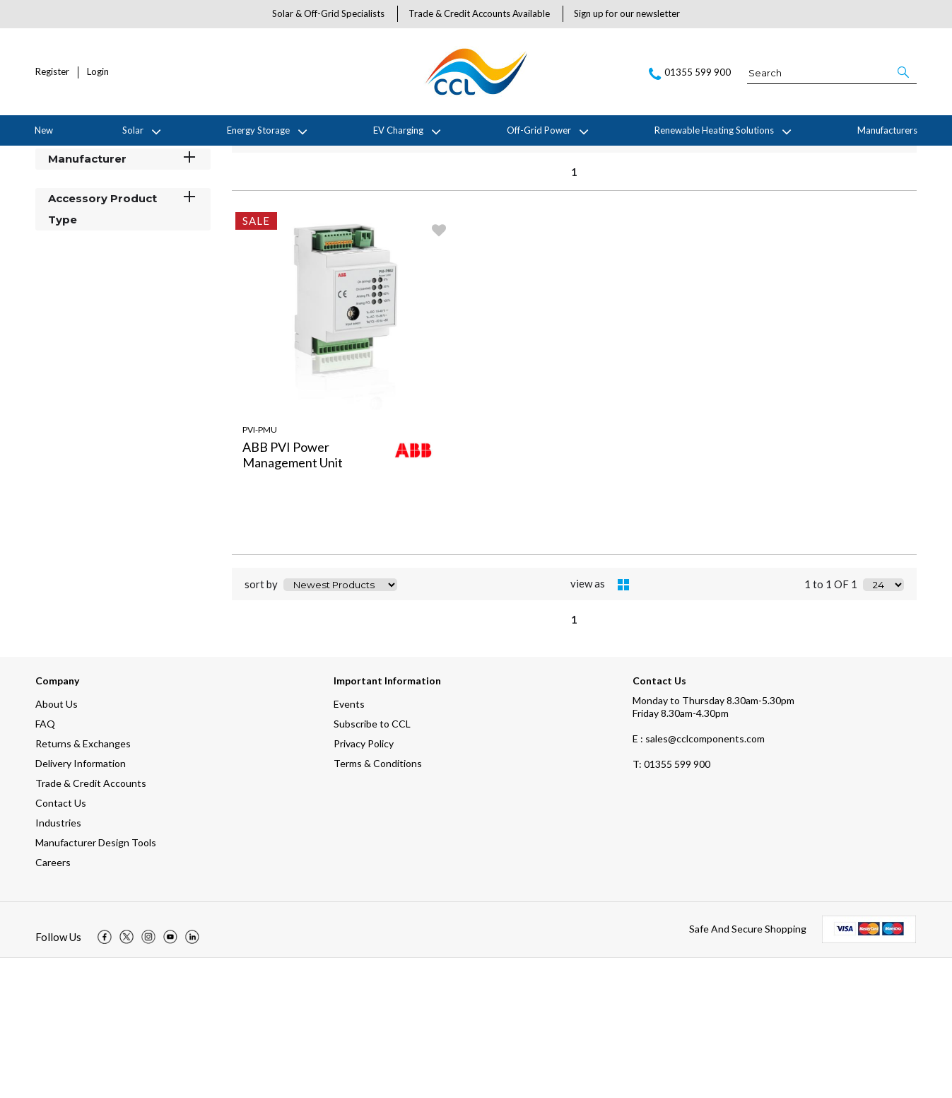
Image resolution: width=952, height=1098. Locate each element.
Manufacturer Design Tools (95, 982)
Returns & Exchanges (83, 883)
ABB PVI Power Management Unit (292, 593)
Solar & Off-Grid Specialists (328, 13)
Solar (132, 130)
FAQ (45, 864)
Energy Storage (258, 130)
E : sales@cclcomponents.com (699, 878)
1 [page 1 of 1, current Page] (574, 311)
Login (98, 71)
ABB (143, 157)
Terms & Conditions (378, 903)
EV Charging (398, 130)
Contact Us (60, 943)
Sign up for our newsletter (627, 13)
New (44, 130)
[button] (904, 72)
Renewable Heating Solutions (714, 130)
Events (349, 844)
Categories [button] (123, 218)
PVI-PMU (259, 568)
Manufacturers (887, 130)
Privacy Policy (364, 883)
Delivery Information (80, 903)
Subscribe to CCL (372, 864)
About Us (56, 844)
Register (52, 71)
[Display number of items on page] (883, 276)
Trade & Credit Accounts (90, 923)
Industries (58, 963)
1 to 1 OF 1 (830, 276)
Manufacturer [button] (123, 298)
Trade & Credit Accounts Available (479, 13)
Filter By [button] (71, 192)
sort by (261, 276)
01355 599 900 (671, 904)
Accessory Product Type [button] (123, 348)
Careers (53, 1002)
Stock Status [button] (123, 258)
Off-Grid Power (539, 130)
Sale (172, 157)
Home (46, 157)
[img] (105, 1077)
